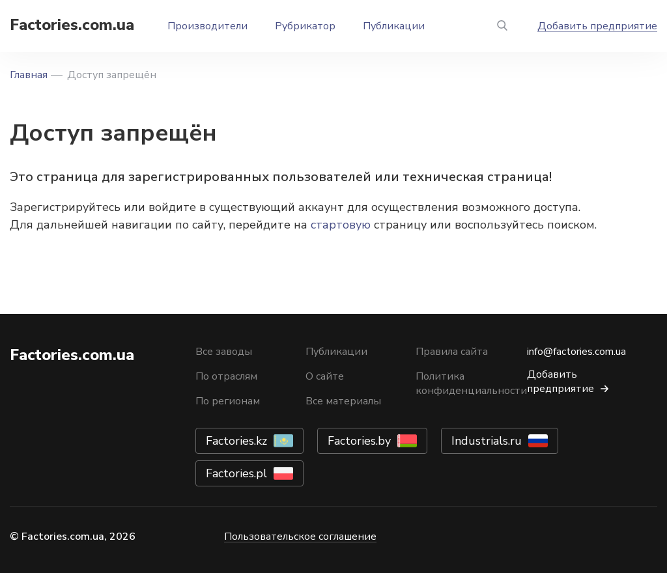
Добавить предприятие (597, 26)
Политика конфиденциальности (471, 383)
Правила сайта (452, 351)
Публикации (394, 26)
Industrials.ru (486, 441)
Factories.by (359, 441)
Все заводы (223, 351)
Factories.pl (236, 473)
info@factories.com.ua (576, 351)
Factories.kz (236, 441)
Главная (29, 75)
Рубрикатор (305, 26)
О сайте (324, 376)
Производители (207, 26)
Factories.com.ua (72, 24)
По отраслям (226, 376)
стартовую (341, 224)
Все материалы (343, 401)
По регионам (227, 401)
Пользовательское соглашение (300, 536)
